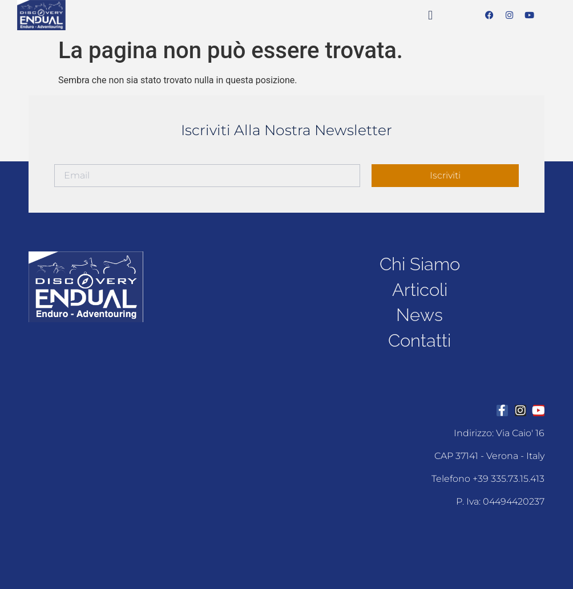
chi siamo (419, 262)
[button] (430, 15)
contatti (420, 341)
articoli (420, 288)
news (420, 315)
